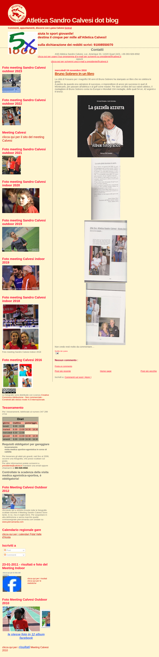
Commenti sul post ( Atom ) (78, 377)
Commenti (10, 555)
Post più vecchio (149, 371)
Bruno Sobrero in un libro (74, 74)
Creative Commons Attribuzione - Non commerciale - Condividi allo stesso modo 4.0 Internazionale (25, 397)
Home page (106, 371)
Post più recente (63, 371)
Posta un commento (63, 366)
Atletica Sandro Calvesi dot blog (63, 20)
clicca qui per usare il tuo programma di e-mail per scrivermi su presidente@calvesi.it (79, 56)
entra (68, 28)
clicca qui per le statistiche (34, 582)
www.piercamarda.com (12, 522)
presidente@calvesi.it (12, 465)
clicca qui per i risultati (37, 578)
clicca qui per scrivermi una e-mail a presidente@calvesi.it (79, 61)
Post (7, 550)
